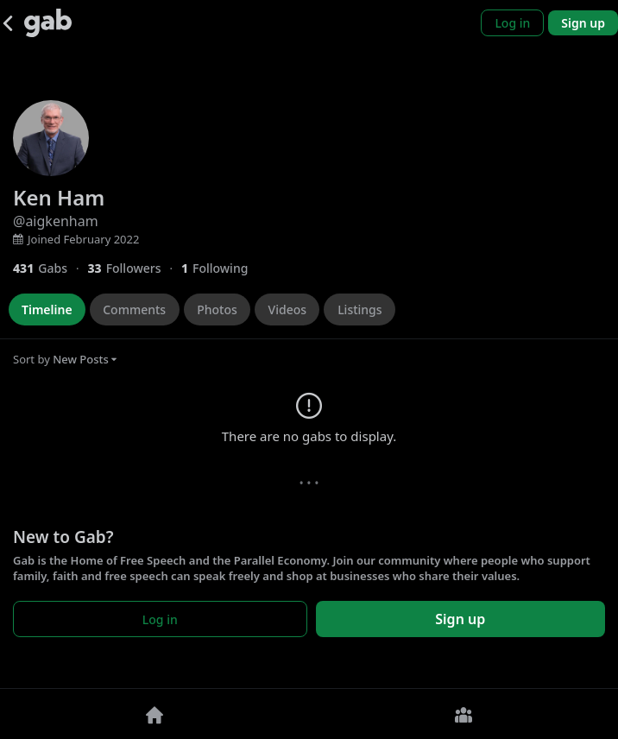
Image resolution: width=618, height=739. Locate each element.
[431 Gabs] (50, 268)
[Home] (154, 714)
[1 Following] (221, 268)
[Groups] (463, 714)
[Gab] (48, 23)
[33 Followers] (134, 268)
